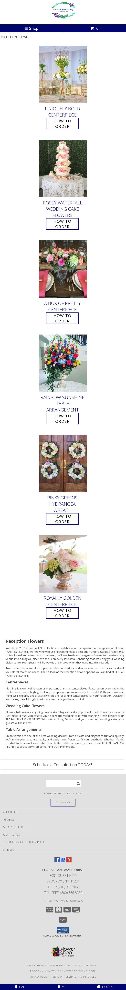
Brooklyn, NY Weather (44, 971)
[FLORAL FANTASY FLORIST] (63, 19)
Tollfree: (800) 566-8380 (63, 892)
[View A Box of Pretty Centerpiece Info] (63, 269)
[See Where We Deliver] (63, 802)
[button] (63, 930)
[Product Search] (63, 783)
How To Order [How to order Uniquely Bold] (62, 123)
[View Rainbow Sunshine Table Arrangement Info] (63, 363)
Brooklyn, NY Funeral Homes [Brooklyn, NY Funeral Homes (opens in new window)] (46, 965)
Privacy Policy (39, 976)
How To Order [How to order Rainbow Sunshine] (62, 418)
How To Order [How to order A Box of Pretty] (62, 318)
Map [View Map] (63, 987)
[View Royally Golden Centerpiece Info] (63, 563)
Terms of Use (87, 976)
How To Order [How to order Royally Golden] (62, 613)
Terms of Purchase (64, 976)
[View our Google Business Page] (63, 861)
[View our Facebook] (57, 861)
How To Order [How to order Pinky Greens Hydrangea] (62, 518)
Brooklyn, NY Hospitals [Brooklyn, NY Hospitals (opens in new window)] (83, 965)
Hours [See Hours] (105, 987)
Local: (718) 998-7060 (63, 887)
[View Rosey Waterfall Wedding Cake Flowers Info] (63, 168)
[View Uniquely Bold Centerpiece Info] (63, 74)
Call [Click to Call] (20, 987)
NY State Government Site (79, 971)
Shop (31, 28)
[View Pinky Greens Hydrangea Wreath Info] (63, 463)
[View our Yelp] (69, 861)
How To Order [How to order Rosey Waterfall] (62, 223)
